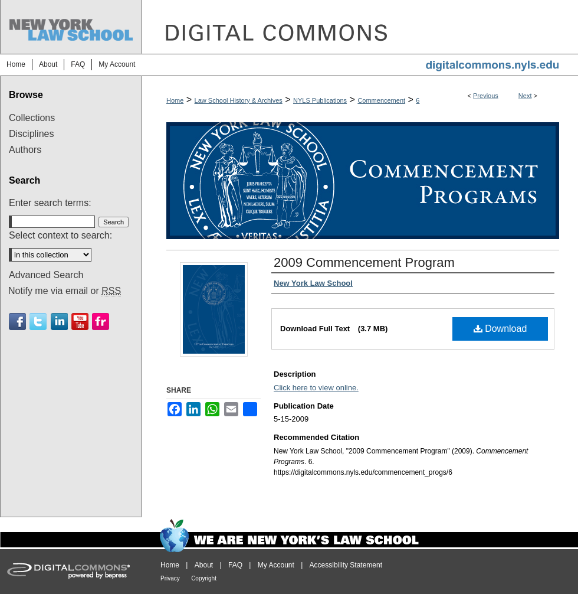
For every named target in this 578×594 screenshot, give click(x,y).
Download (500, 329)
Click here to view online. (316, 387)
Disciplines (31, 134)
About (204, 565)
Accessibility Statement (346, 565)
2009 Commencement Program (364, 262)
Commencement (381, 100)
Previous (485, 95)
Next (525, 95)
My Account (276, 565)
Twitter (38, 321)
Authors (25, 150)
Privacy (170, 578)
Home (174, 100)
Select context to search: (60, 235)
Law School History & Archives (239, 100)
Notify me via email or (64, 291)
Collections (32, 118)
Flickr (100, 321)
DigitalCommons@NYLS (360, 27)
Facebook (17, 321)
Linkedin (59, 321)
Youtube (79, 321)
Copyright (203, 578)
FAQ (235, 565)
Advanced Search (46, 275)
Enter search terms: (50, 203)
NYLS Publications (320, 100)
